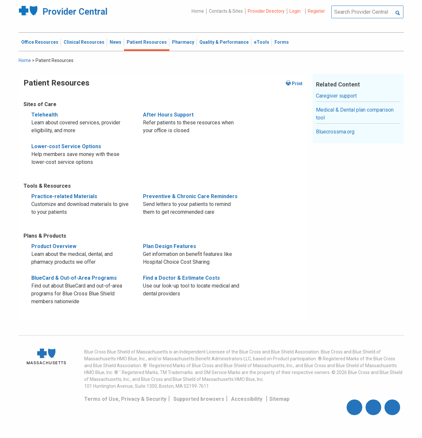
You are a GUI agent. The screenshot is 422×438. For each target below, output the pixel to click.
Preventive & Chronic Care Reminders (190, 196)
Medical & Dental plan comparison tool (355, 114)
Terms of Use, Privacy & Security (125, 399)
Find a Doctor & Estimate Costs (181, 278)
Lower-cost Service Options (66, 146)
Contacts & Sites (226, 11)
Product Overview (53, 246)
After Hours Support (168, 115)
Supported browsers (198, 399)
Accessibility (246, 399)
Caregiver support (336, 96)
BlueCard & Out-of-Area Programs (74, 278)
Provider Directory (266, 11)
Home (198, 11)
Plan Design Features (169, 246)
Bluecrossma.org (335, 132)
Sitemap (279, 399)
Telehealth (44, 115)
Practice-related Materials (64, 196)
